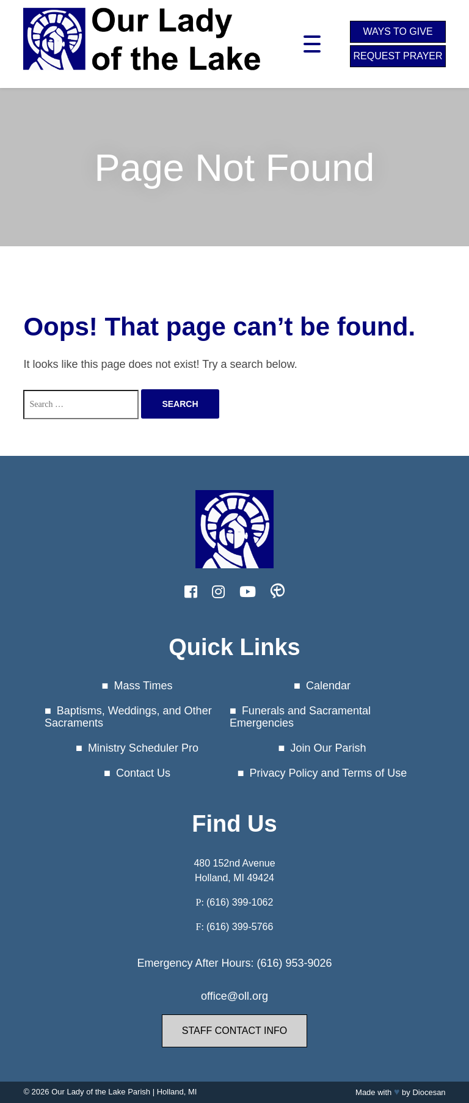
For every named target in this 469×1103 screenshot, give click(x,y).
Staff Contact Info (234, 1030)
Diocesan (428, 1092)
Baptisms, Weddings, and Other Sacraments (128, 717)
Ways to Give (397, 31)
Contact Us (143, 773)
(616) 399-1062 (239, 902)
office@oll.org (234, 996)
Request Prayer (397, 56)
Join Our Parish (328, 748)
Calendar (328, 686)
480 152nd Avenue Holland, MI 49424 (234, 870)
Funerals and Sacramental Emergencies (300, 717)
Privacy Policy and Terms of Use (328, 773)
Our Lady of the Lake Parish (100, 1091)
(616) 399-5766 (239, 927)
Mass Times (143, 686)
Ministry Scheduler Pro (143, 748)
